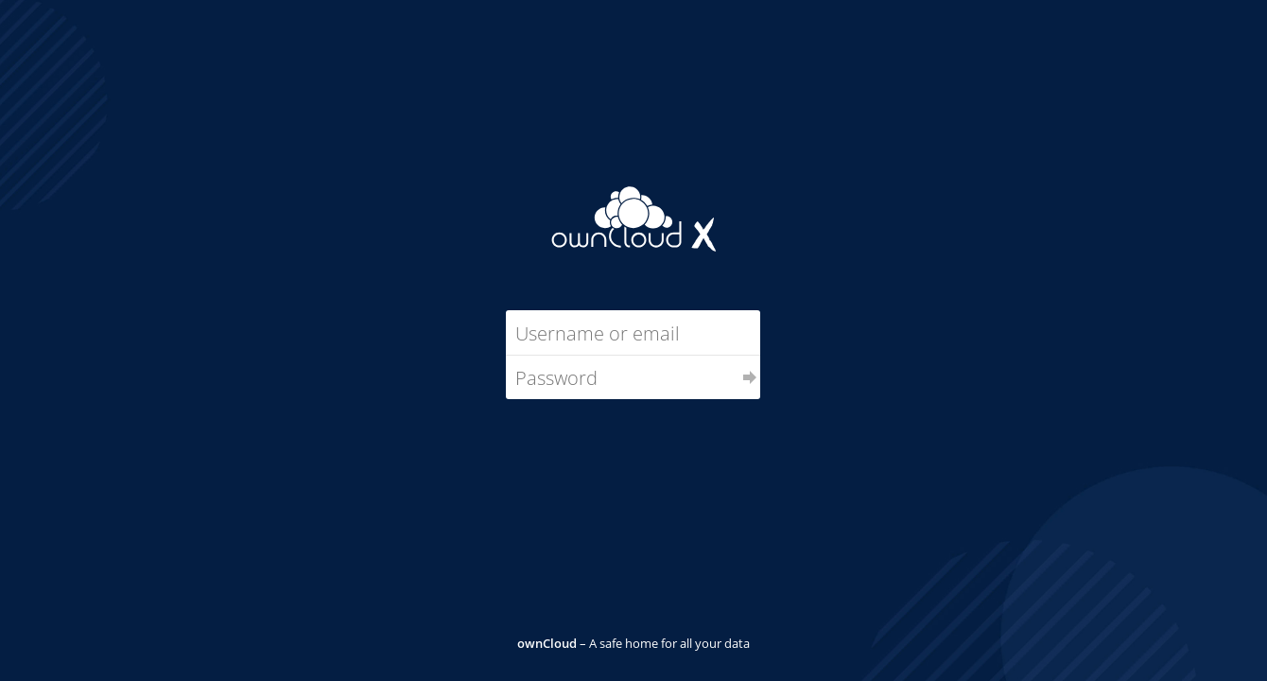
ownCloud (547, 643)
